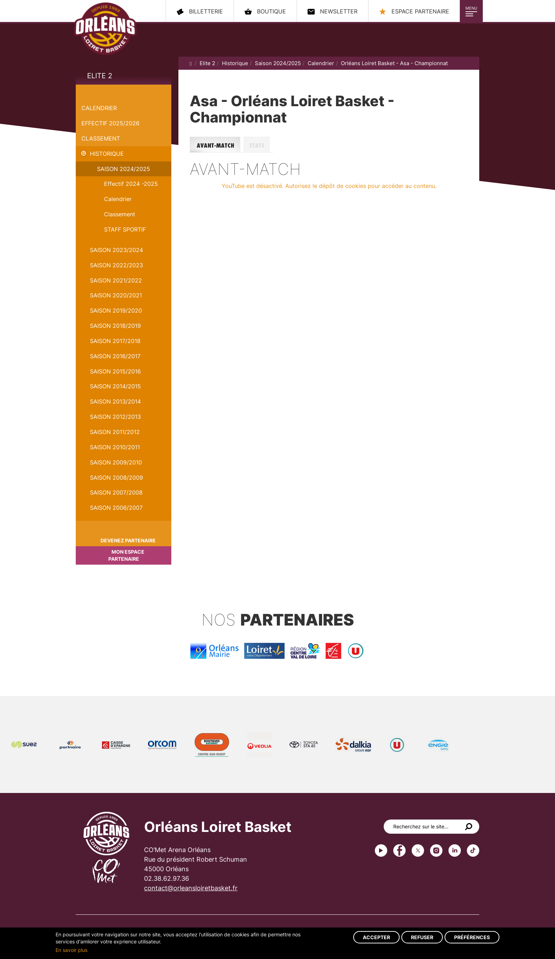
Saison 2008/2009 (116, 477)
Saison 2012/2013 (115, 416)
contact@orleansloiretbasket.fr (191, 888)
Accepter (376, 937)
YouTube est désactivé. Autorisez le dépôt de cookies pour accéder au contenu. (329, 185)
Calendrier (99, 108)
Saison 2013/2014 (115, 401)
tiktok (473, 850)
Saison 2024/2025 (123, 168)
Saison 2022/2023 (116, 265)
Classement (100, 138)
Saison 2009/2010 (116, 462)
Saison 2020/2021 (116, 295)
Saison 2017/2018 (115, 340)
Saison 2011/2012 (115, 431)
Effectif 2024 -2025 (131, 183)
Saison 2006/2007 (116, 507)
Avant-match (217, 145)
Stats (259, 145)
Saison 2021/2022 (116, 280)
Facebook (399, 850)
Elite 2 (99, 76)
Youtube (381, 850)
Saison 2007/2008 (116, 492)
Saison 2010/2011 (115, 447)
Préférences (472, 937)
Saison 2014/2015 (115, 386)
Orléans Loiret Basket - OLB (105, 28)
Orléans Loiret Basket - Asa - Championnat (394, 63)
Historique (107, 153)
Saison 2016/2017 (115, 356)
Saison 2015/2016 (115, 371)
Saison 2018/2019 (115, 325)
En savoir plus (71, 950)
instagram (436, 850)
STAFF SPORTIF (125, 229)
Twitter (418, 850)
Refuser (422, 937)
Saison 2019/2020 (116, 310)
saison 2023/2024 (116, 249)
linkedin (454, 850)
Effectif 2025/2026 (110, 123)
